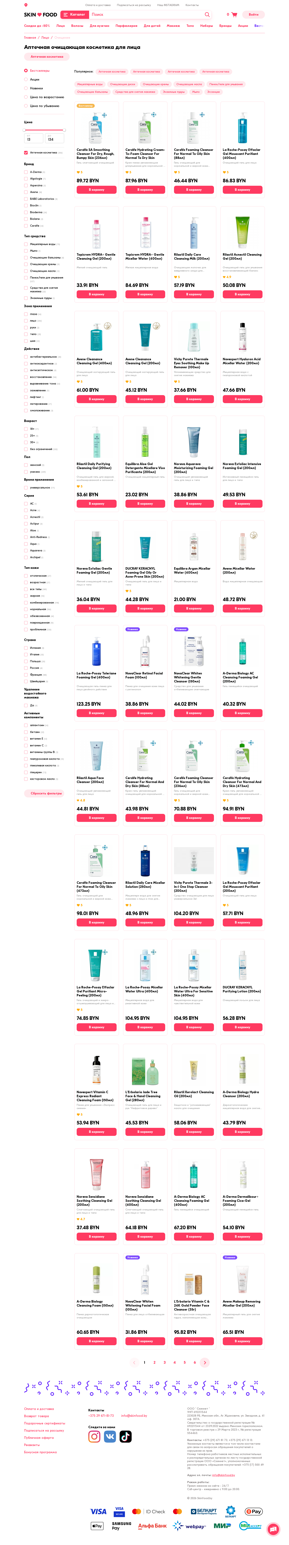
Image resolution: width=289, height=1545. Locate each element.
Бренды (225, 26)
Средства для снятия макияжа (135, 92)
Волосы (77, 26)
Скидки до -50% (37, 26)
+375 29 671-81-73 (101, 1416)
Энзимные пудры (174, 92)
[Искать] (207, 15)
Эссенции (213, 92)
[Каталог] (74, 15)
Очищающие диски (122, 84)
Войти (253, 14)
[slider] (24, 130)
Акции (243, 26)
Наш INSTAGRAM (168, 5)
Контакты (192, 5)
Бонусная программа (40, 1452)
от (28, 135)
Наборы (206, 26)
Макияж (173, 26)
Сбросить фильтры (46, 793)
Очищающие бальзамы (92, 92)
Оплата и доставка (98, 5)
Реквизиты (32, 1445)
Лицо (60, 26)
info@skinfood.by (134, 1416)
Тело (190, 26)
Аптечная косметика (47, 57)
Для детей (152, 26)
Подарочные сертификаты (44, 1423)
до (49, 135)
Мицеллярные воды (90, 84)
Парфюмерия (126, 26)
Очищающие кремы (156, 84)
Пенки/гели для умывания (226, 84)
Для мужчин (99, 26)
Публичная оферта (39, 1438)
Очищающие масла (189, 84)
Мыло (196, 92)
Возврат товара (36, 1416)
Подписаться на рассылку (134, 5)
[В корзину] (97, 190)
